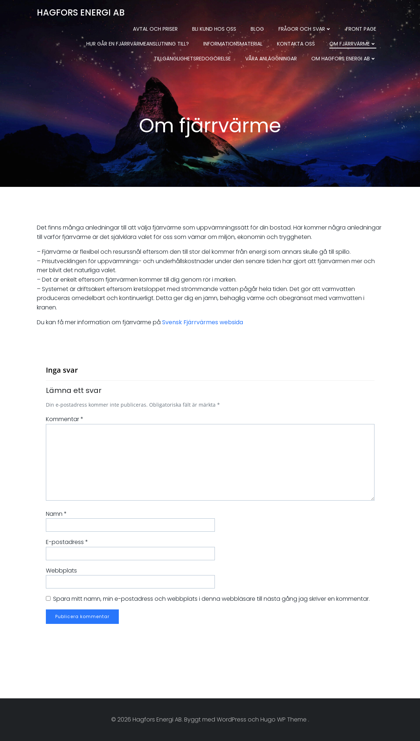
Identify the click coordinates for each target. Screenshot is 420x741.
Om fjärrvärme (352, 43)
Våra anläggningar (271, 58)
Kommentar (64, 419)
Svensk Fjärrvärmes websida (202, 322)
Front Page (361, 29)
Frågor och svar (305, 29)
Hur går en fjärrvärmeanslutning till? (137, 43)
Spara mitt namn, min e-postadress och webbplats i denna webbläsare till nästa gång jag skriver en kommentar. (211, 599)
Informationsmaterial (233, 43)
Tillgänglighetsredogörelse (192, 58)
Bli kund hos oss (214, 29)
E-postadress (67, 542)
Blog (257, 29)
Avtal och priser (155, 29)
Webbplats (61, 570)
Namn (56, 514)
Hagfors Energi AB (81, 12)
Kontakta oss (296, 43)
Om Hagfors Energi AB (343, 58)
